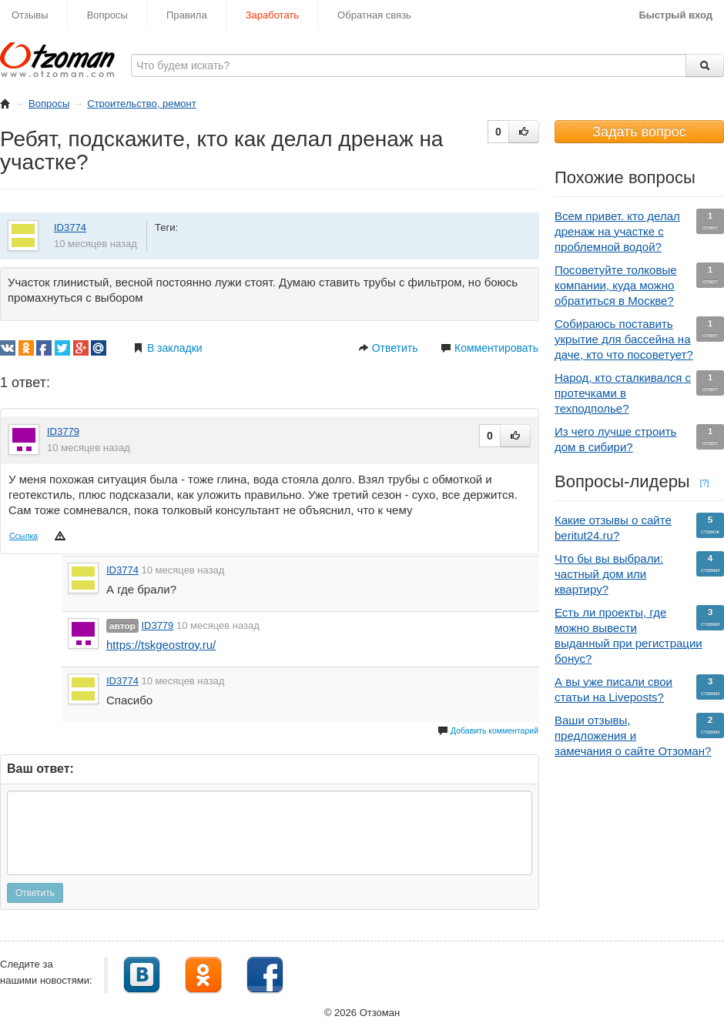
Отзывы (30, 15)
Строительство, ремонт (141, 103)
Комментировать (489, 348)
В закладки (168, 348)
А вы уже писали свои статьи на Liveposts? (639, 689)
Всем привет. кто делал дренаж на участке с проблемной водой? (639, 231)
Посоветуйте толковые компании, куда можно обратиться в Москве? (639, 284)
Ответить (388, 348)
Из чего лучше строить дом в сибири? (639, 438)
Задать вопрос (639, 131)
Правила (186, 15)
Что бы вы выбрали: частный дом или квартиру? (639, 573)
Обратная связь (374, 15)
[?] (704, 482)
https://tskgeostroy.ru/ (161, 644)
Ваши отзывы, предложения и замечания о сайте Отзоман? (639, 735)
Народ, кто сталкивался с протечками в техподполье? (639, 392)
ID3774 (70, 227)
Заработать (272, 15)
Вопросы (107, 15)
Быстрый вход (675, 15)
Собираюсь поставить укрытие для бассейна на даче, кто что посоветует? (639, 338)
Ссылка (23, 535)
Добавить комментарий (487, 730)
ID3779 (63, 431)
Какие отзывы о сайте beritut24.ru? (639, 527)
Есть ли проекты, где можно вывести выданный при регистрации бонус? (639, 635)
